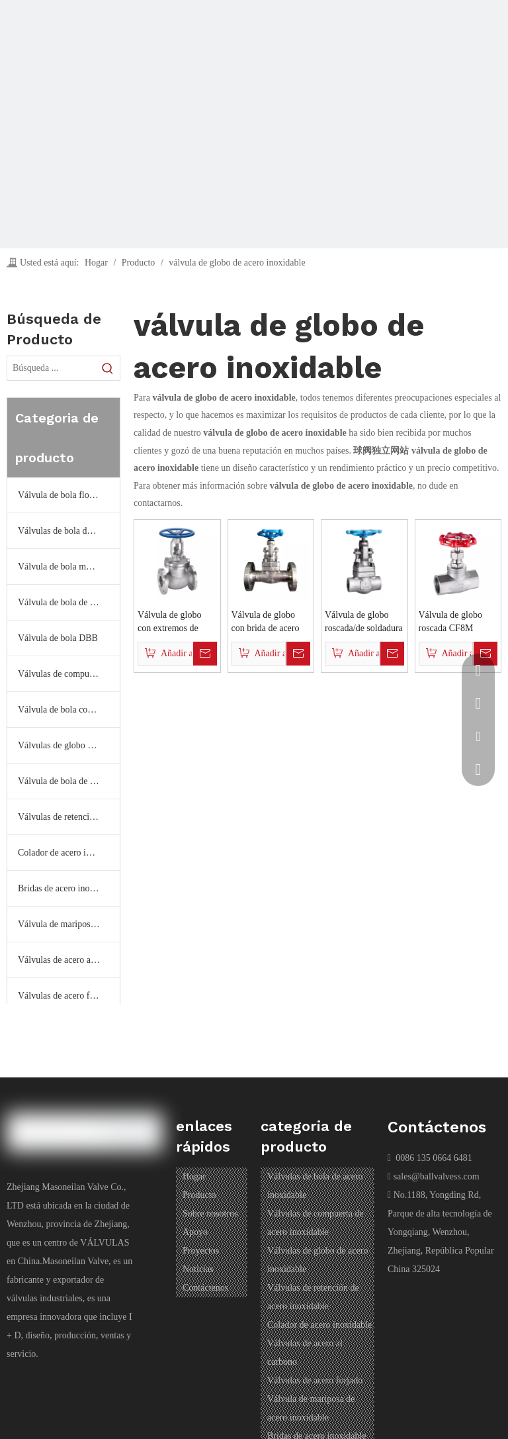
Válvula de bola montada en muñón (69, 566)
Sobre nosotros (210, 1213)
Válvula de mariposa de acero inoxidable (69, 924)
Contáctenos (205, 1288)
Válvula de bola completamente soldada (69, 710)
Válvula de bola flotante (62, 495)
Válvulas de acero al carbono (69, 960)
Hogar (194, 1176)
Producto (199, 1195)
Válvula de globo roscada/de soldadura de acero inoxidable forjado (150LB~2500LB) (364, 622)
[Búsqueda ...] (51, 368)
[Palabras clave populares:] (108, 368)
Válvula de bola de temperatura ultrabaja (69, 602)
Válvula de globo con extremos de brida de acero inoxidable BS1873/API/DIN (171, 622)
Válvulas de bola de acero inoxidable (69, 531)
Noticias (198, 1269)
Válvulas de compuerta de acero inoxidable (69, 674)
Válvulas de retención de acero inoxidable (69, 817)
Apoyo (195, 1232)
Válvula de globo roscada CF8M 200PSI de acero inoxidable (450, 622)
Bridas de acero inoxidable (67, 888)
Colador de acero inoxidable (69, 853)
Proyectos (201, 1251)
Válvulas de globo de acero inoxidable (69, 745)
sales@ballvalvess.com (437, 1176)
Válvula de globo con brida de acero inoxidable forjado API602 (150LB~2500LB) (266, 622)
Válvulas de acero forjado (65, 996)
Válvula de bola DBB (58, 638)
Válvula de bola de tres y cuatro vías (69, 781)
